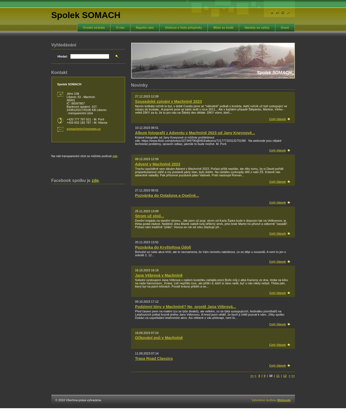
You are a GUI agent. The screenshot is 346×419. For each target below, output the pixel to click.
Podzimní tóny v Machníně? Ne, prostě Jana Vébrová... (185, 307)
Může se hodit (223, 27)
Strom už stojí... (149, 216)
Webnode (284, 400)
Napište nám (145, 27)
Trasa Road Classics (154, 358)
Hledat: (63, 56)
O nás (120, 27)
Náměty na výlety (257, 27)
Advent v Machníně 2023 (157, 164)
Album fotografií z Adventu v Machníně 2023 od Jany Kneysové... (195, 133)
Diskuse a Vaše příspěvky (183, 27)
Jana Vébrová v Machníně (159, 275)
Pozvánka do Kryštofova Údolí (163, 247)
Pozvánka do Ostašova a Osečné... (167, 195)
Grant (285, 27)
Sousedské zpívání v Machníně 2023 (168, 101)
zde (115, 156)
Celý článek (277, 119)
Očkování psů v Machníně (159, 338)
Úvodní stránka (94, 27)
